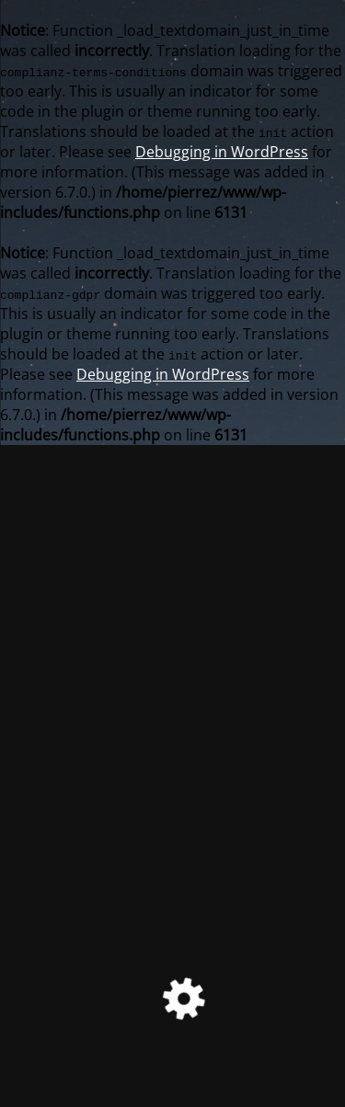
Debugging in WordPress (221, 152)
